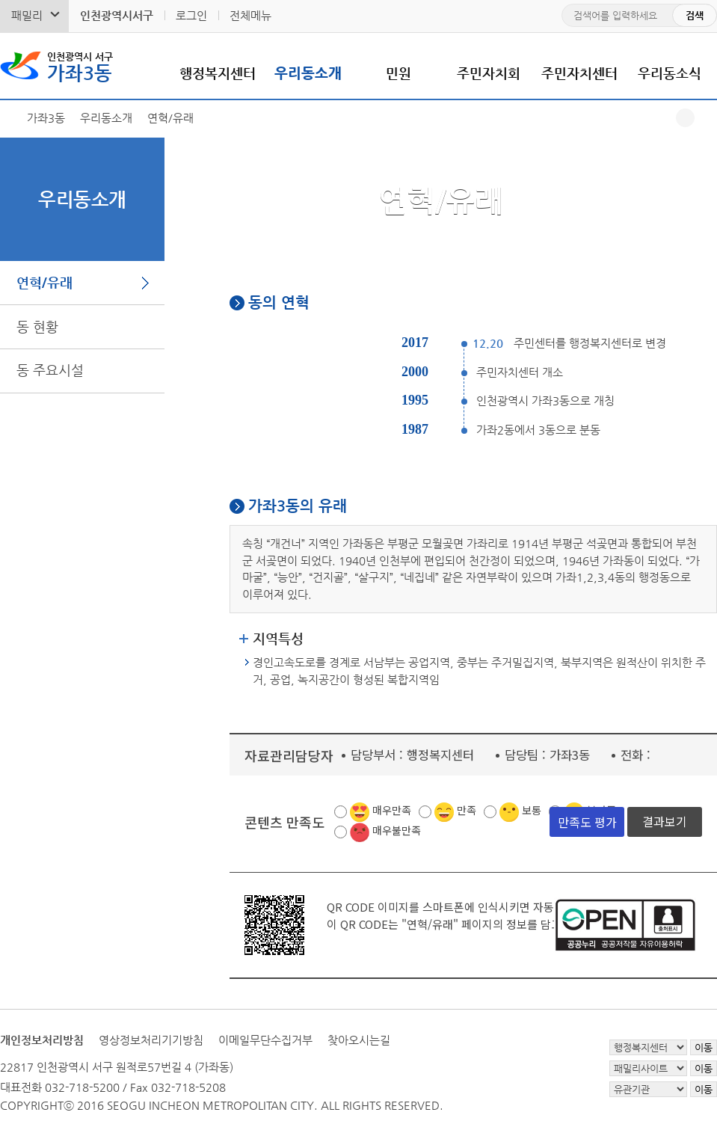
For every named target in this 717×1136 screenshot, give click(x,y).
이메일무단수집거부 (265, 1040)
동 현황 (37, 326)
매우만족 (391, 809)
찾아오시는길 (358, 1040)
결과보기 (664, 821)
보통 (531, 809)
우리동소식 (669, 73)
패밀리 (27, 15)
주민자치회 (488, 73)
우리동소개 (308, 73)
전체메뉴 (250, 15)
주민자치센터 (579, 73)
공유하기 (685, 117)
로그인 (191, 15)
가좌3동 (80, 66)
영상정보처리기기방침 (151, 1040)
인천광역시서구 (116, 15)
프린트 (707, 117)
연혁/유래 (44, 282)
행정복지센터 (217, 73)
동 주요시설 (50, 370)
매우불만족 (396, 830)
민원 (398, 73)
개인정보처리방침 (42, 1040)
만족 (466, 809)
